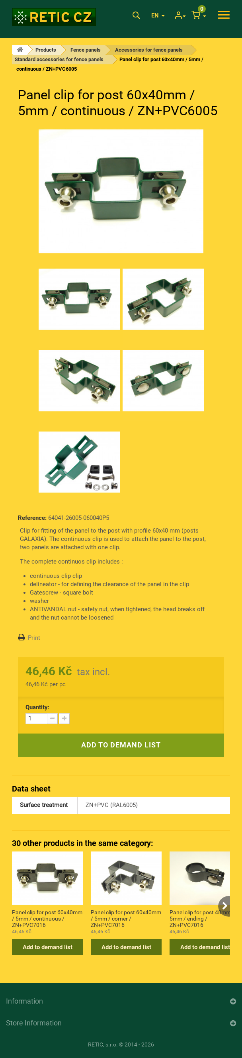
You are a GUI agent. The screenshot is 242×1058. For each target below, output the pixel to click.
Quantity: (37, 707)
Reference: (32, 517)
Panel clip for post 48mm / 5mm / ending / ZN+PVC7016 (202, 918)
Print (34, 637)
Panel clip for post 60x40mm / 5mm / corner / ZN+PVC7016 (126, 918)
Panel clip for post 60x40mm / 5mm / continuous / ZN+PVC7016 (47, 918)
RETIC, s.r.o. (103, 1044)
